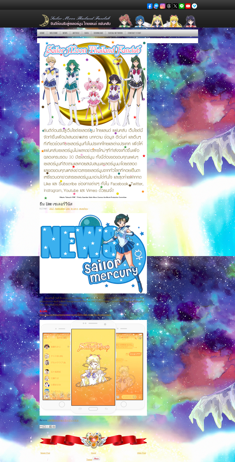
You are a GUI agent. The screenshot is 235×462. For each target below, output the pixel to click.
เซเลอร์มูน (83, 209)
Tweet (89, 459)
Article (76, 33)
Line (68, 209)
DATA (87, 33)
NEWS (65, 33)
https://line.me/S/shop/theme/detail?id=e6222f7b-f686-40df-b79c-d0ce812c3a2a (75, 315)
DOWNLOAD (98, 33)
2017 (51, 209)
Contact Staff (134, 33)
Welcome (54, 33)
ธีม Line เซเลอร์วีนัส (56, 204)
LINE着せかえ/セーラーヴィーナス (63, 420)
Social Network (115, 33)
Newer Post (45, 453)
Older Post (141, 453)
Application (60, 209)
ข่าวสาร (74, 209)
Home (42, 33)
